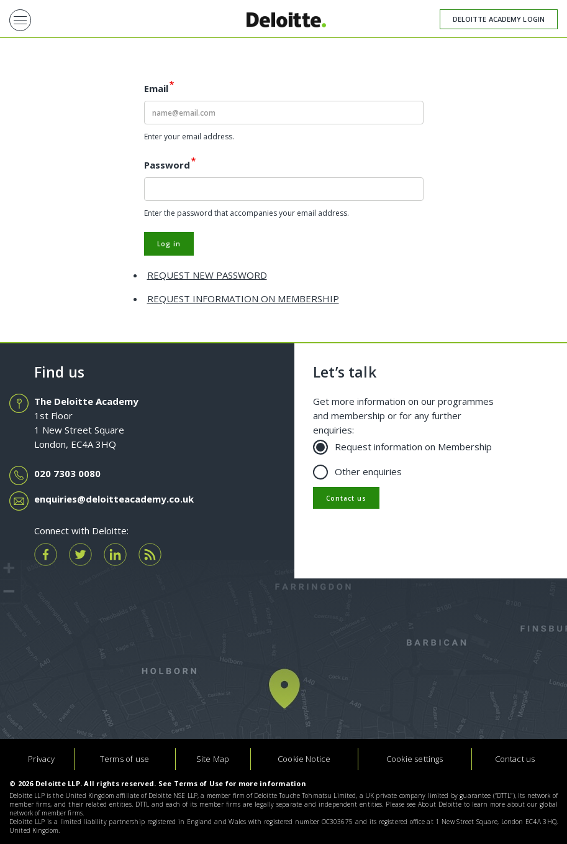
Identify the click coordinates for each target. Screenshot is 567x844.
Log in (169, 243)
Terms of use (124, 758)
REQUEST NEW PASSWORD (207, 275)
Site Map (212, 758)
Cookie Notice (304, 758)
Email (156, 88)
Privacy (41, 758)
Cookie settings (414, 758)
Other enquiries (362, 471)
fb (45, 554)
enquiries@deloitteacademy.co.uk (114, 499)
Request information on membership (243, 298)
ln (115, 554)
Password (167, 165)
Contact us (346, 498)
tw (80, 554)
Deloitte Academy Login (499, 19)
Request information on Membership (407, 446)
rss (149, 554)
